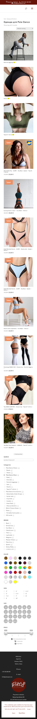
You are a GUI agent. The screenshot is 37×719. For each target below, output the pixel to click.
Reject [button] (13, 713)
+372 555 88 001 (6, 671)
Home (5, 18)
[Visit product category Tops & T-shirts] (18, 119)
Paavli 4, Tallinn (12, 2)
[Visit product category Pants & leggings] (18, 47)
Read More (22, 713)
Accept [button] (28, 709)
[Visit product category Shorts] (18, 83)
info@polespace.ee (7, 676)
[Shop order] (24, 28)
